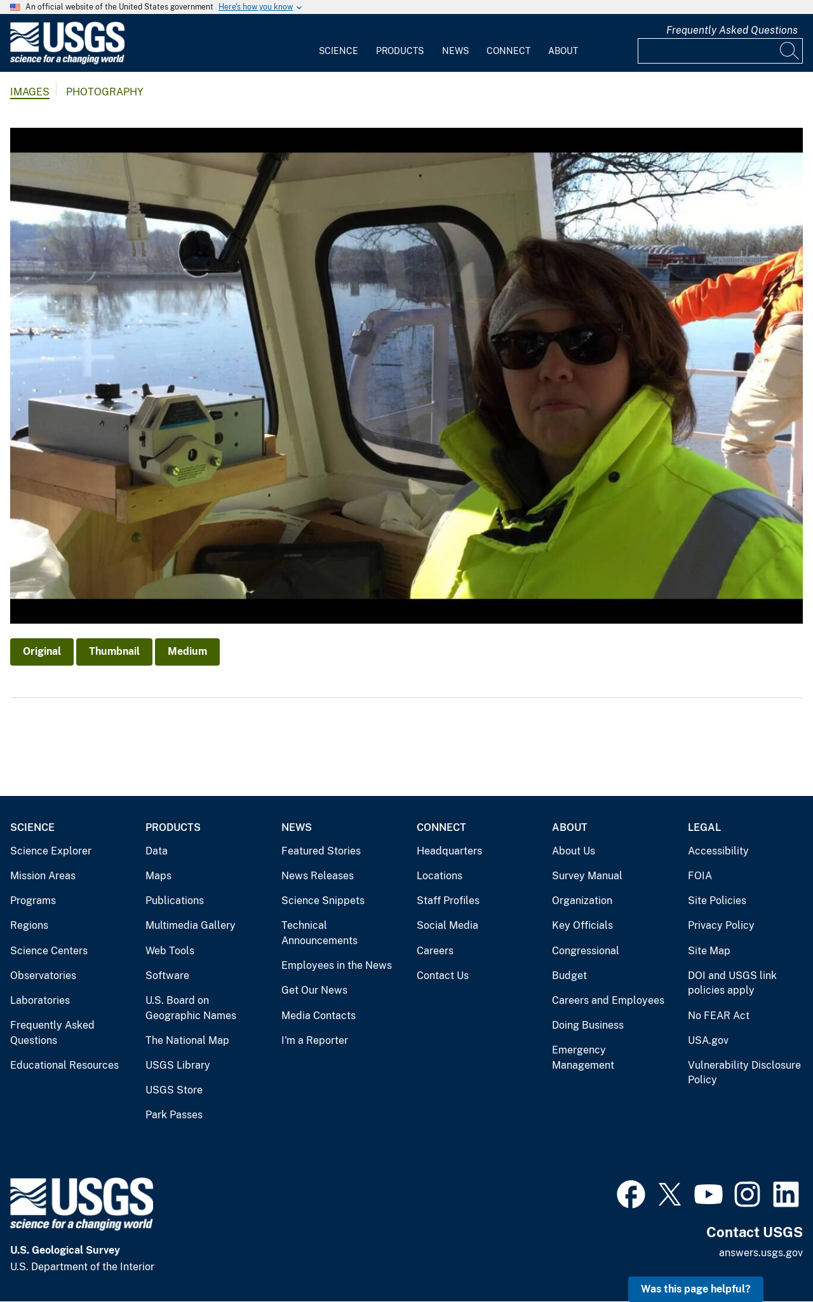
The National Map (187, 1040)
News (455, 51)
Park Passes (174, 1115)
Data (156, 851)
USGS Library (177, 1065)
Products (400, 51)
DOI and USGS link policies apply (732, 983)
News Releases (317, 876)
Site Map (709, 951)
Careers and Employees (608, 1000)
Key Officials (582, 925)
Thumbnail (114, 651)
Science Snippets (323, 900)
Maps (158, 876)
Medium (187, 651)
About (563, 51)
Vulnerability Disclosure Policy (744, 1072)
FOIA (700, 876)
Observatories (43, 976)
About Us (573, 851)
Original (42, 651)
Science (338, 51)
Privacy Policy (721, 925)
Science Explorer (50, 851)
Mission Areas (43, 876)
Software (167, 976)
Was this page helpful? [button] (696, 1289)
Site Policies (717, 900)
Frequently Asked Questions (732, 30)
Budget (569, 976)
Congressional (585, 951)
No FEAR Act (718, 1016)
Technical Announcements (319, 933)
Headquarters (449, 851)
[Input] (720, 51)
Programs (33, 900)
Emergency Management (583, 1057)
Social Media (447, 925)
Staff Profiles (448, 900)
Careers (435, 951)
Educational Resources (64, 1065)
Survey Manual (587, 876)
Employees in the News (336, 965)
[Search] (790, 51)
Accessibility (718, 851)
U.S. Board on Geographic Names (190, 1008)
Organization (582, 900)
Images (30, 92)
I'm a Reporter (314, 1040)
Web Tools (169, 951)
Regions (29, 925)
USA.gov (708, 1040)
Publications (174, 900)
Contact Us (443, 976)
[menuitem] (338, 43)
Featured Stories (321, 851)
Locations (439, 876)
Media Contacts (318, 1016)
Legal (704, 827)
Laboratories (40, 1000)
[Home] (67, 61)
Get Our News (314, 990)
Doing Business (588, 1025)
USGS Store (174, 1090)
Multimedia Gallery (190, 925)
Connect (508, 51)
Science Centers (49, 951)
